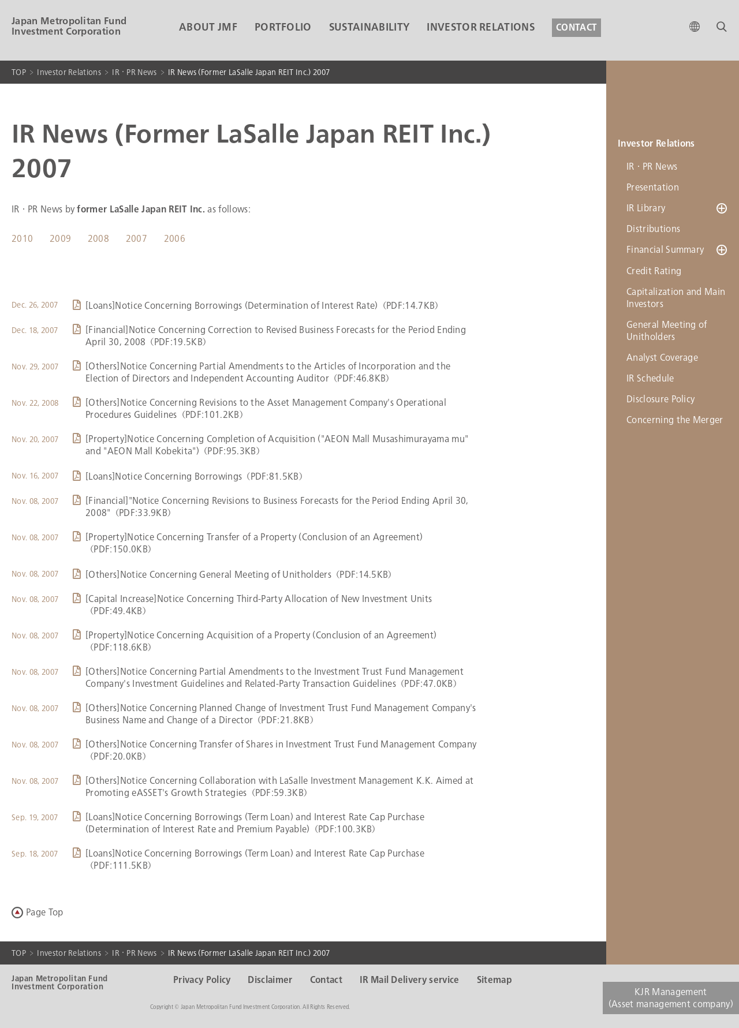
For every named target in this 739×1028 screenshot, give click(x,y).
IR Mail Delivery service (410, 980)
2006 (174, 239)
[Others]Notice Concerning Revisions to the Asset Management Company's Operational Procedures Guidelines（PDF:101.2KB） (265, 409)
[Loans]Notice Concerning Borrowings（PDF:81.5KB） (196, 476)
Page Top (45, 912)
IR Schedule (650, 378)
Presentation (652, 187)
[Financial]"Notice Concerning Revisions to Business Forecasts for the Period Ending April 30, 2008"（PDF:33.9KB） (277, 507)
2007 (136, 239)
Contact (326, 980)
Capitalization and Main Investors (675, 297)
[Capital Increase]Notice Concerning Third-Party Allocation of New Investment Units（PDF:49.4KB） (258, 605)
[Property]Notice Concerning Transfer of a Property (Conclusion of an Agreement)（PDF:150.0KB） (254, 543)
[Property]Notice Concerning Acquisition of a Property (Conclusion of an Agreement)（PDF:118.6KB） (260, 641)
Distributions (653, 229)
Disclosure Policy (660, 398)
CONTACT (576, 27)
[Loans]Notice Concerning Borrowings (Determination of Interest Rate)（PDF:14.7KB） (264, 306)
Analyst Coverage (662, 357)
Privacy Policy (201, 980)
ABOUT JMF (208, 27)
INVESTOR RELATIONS (481, 27)
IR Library (645, 208)
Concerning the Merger (674, 419)
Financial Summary (665, 250)
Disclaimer (270, 980)
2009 (60, 239)
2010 (22, 239)
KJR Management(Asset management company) (671, 998)
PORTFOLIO (283, 27)
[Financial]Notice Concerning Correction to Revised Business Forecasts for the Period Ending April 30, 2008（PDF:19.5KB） (275, 336)
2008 (98, 239)
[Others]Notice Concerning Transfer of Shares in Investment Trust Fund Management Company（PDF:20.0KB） (280, 750)
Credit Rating (653, 270)
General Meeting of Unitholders (666, 330)
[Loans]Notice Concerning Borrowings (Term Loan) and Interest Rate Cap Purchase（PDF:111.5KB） (254, 859)
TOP (19, 72)
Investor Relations (69, 72)
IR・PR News (134, 72)
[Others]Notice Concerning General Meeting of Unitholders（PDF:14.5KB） (241, 575)
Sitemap (494, 980)
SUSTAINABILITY (369, 27)
